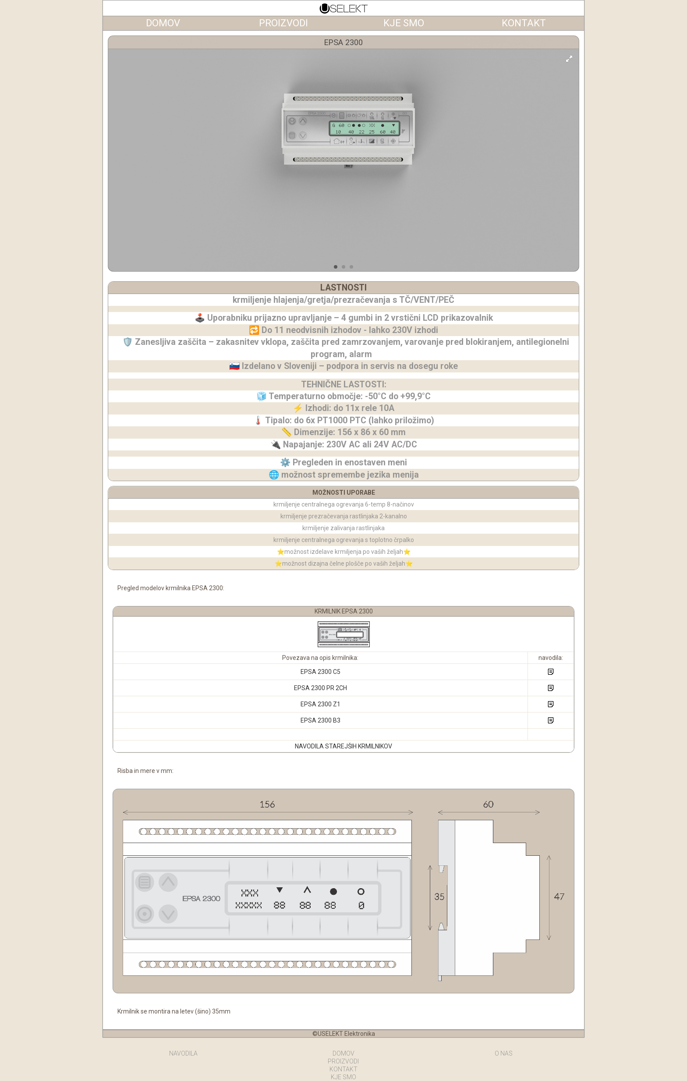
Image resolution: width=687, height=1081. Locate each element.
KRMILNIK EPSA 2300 (344, 611)
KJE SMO (343, 1077)
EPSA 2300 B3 (320, 720)
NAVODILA (183, 1053)
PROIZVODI (343, 1061)
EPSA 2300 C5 (320, 671)
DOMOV (343, 1053)
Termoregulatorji (343, 9)
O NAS (504, 1053)
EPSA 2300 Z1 (320, 704)
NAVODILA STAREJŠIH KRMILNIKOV (343, 746)
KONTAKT (343, 1069)
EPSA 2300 (343, 42)
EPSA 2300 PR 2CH (320, 687)
